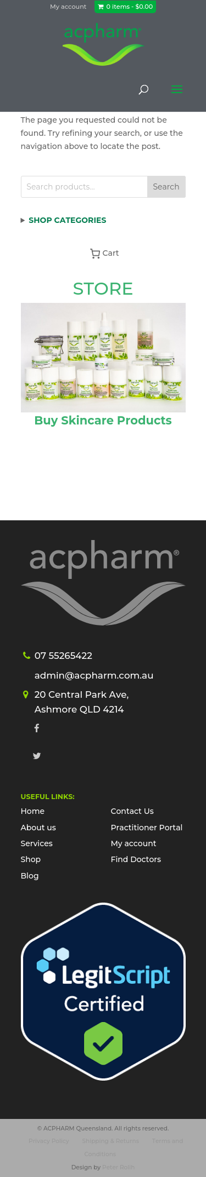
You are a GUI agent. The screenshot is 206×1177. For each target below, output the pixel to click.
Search (166, 187)
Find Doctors (136, 859)
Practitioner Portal (147, 827)
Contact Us (132, 811)
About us (38, 827)
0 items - (130, 6)
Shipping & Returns (110, 1141)
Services (37, 843)
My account (68, 6)
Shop (31, 859)
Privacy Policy (49, 1141)
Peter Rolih (118, 1167)
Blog (30, 876)
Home (33, 811)
